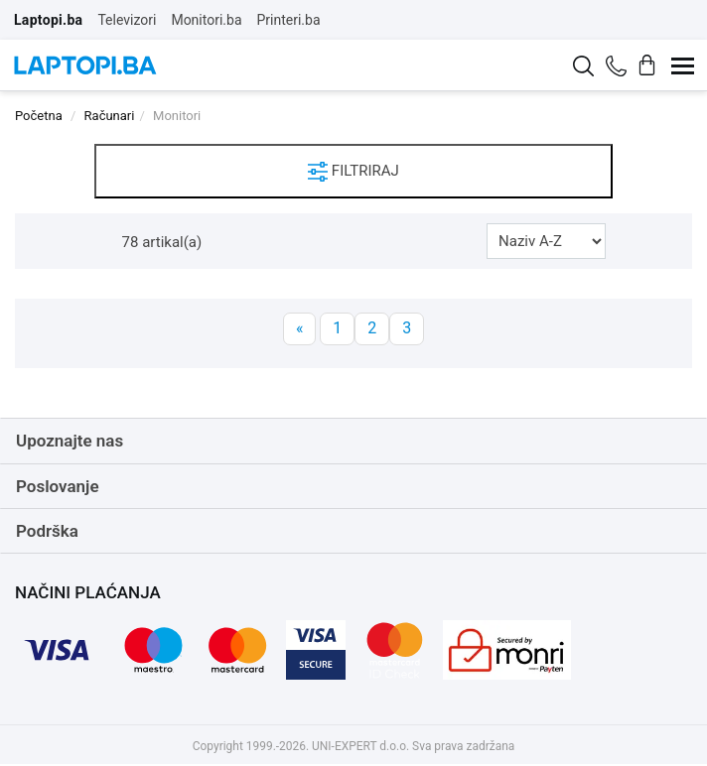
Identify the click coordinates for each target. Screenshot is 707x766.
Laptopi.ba (48, 20)
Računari (109, 115)
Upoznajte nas (69, 440)
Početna (39, 115)
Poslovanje (57, 486)
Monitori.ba (206, 20)
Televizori (126, 20)
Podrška (47, 531)
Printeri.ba (289, 20)
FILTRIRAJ (353, 172)
